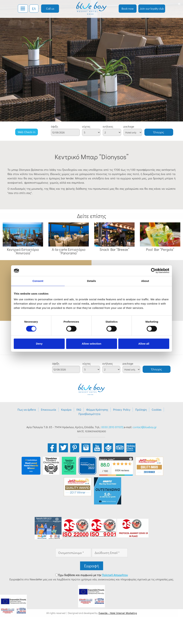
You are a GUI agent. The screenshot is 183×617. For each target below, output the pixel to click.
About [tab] (145, 280)
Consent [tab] (38, 280)
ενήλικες (108, 126)
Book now (128, 8)
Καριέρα (66, 409)
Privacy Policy (121, 409)
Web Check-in (26, 132)
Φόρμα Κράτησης (97, 409)
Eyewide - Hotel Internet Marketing (118, 613)
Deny (39, 343)
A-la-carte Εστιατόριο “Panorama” (68, 251)
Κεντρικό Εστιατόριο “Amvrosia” (23, 251)
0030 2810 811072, (112, 427)
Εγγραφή (91, 565)
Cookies (156, 409)
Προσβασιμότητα (89, 414)
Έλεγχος (159, 132)
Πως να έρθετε (27, 409)
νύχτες (86, 126)
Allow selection (91, 343)
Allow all (143, 343)
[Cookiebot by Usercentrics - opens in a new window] (153, 270)
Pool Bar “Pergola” (160, 249)
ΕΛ (34, 8)
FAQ (78, 409)
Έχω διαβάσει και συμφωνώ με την (93, 575)
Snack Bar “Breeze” (114, 249)
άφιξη (54, 126)
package (128, 126)
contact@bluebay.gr (145, 427)
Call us (50, 8)
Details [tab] (91, 280)
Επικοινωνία (48, 409)
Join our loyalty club (152, 8)
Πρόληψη (141, 409)
